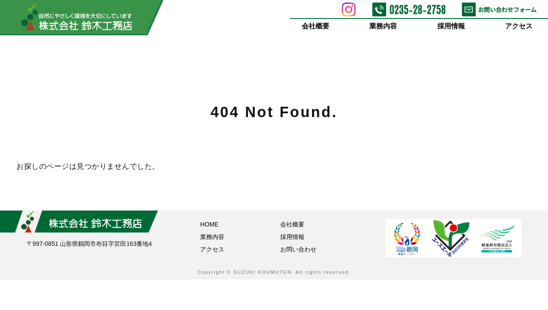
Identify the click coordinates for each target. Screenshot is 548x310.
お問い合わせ (298, 249)
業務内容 (383, 26)
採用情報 (451, 26)
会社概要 (315, 26)
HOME (209, 224)
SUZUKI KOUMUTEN (262, 272)
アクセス (519, 26)
